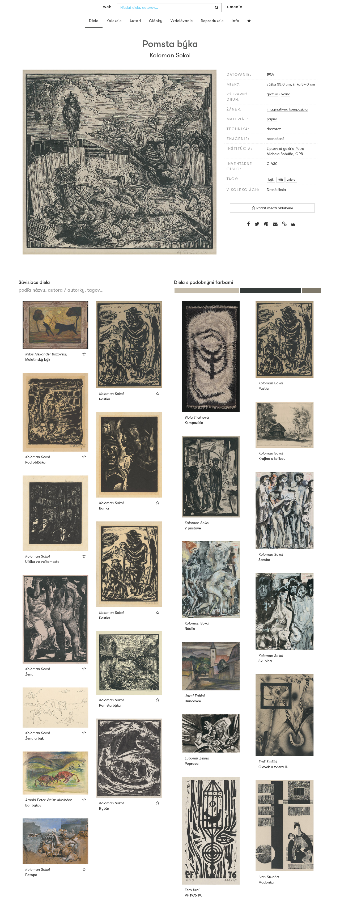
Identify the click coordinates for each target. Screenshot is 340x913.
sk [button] (304, 8)
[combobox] (169, 18)
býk (271, 190)
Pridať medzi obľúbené (272, 218)
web (107, 17)
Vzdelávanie (182, 31)
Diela (94, 31)
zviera (291, 190)
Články (156, 31)
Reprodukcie (212, 31)
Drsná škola (276, 200)
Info (235, 31)
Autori (135, 31)
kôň (280, 190)
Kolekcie (114, 31)
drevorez (274, 139)
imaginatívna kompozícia (287, 120)
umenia (235, 17)
